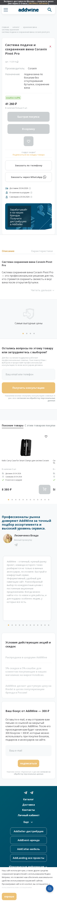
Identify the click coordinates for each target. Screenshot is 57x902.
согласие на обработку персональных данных (36, 399)
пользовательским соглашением (17, 887)
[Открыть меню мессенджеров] (49, 888)
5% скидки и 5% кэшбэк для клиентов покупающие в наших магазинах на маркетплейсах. (26, 672)
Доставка (28, 804)
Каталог (28, 799)
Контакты (28, 810)
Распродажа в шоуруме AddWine (26, 657)
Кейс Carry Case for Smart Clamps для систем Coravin (25, 460)
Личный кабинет (29, 815)
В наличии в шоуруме (19, 192)
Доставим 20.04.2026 (18, 188)
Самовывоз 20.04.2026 (19, 197)
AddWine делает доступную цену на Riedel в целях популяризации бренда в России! (28, 689)
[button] (6, 10)
